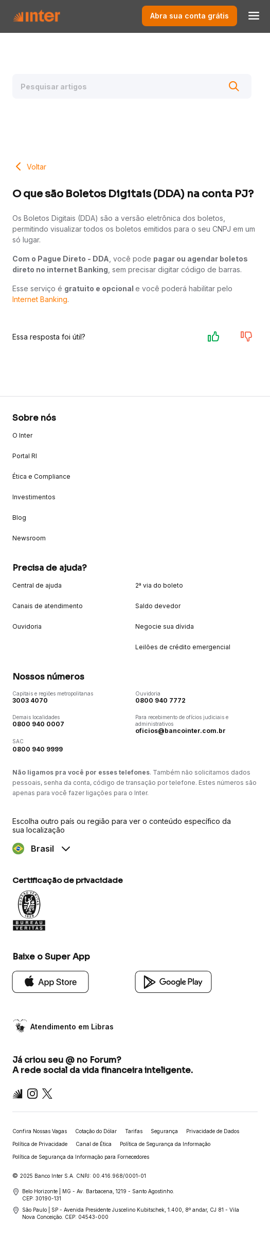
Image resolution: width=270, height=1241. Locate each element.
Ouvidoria (27, 626)
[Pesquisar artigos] (131, 86)
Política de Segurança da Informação (165, 1144)
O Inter (22, 435)
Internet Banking (39, 299)
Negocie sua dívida (164, 626)
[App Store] (50, 981)
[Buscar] (234, 86)
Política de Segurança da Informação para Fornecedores (80, 1157)
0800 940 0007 (38, 724)
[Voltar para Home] (36, 16)
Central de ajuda (37, 585)
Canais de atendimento (47, 606)
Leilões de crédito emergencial (182, 647)
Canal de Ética (94, 1144)
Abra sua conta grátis (189, 15)
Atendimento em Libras (72, 1026)
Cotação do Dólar (96, 1131)
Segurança (164, 1131)
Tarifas (133, 1131)
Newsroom (29, 538)
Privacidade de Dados (212, 1131)
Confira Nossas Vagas (39, 1131)
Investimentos (34, 497)
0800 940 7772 (160, 700)
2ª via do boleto (159, 585)
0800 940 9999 (37, 749)
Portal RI (24, 456)
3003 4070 (30, 700)
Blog (19, 517)
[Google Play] (173, 981)
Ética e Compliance (41, 476)
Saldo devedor (158, 606)
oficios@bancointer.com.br (180, 731)
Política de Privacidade (39, 1144)
